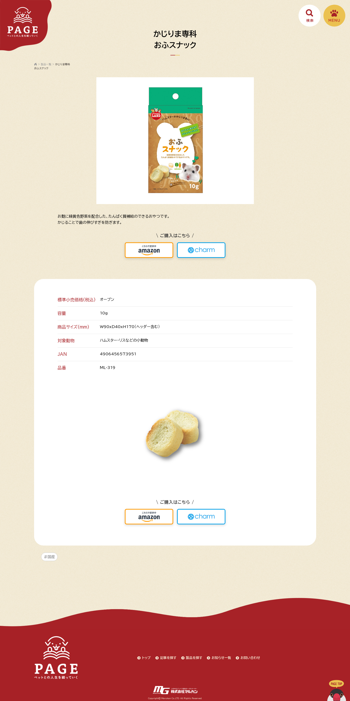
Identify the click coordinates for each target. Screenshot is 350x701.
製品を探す (194, 657)
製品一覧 (46, 64)
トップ (146, 657)
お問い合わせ (251, 657)
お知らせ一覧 (222, 657)
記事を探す (168, 657)
